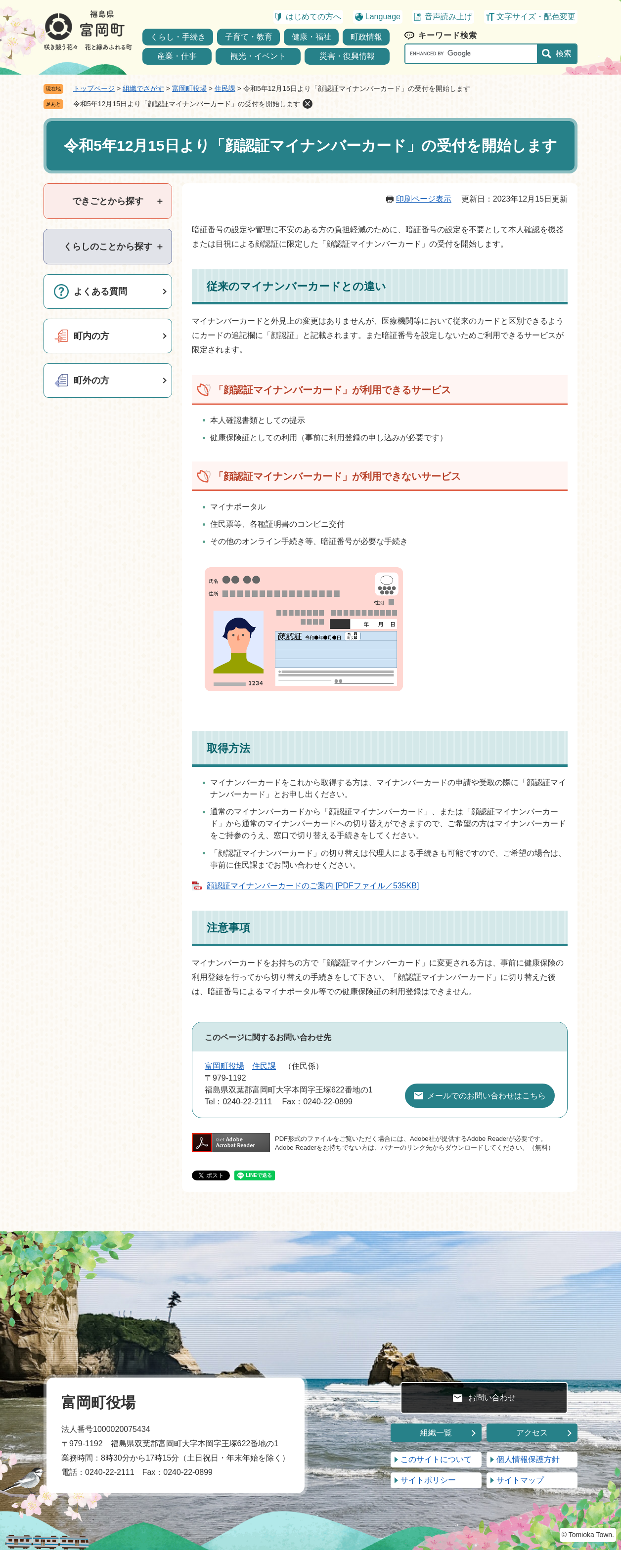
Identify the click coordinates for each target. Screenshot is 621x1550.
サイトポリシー (428, 1480)
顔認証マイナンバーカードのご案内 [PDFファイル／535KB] (313, 885)
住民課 (225, 88)
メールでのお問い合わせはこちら (486, 1095)
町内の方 (91, 336)
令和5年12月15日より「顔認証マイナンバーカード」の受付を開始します (186, 104)
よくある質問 (100, 291)
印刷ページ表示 (423, 199)
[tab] (108, 201)
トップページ (94, 88)
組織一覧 (436, 1432)
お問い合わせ (492, 1397)
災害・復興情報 (347, 56)
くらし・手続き (178, 37)
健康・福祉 (311, 37)
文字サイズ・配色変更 (536, 16)
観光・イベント (258, 56)
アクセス (532, 1432)
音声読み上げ (448, 16)
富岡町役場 (189, 88)
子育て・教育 (248, 37)
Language (382, 16)
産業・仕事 (177, 56)
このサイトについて (436, 1459)
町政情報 (366, 37)
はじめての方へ (313, 16)
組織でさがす (143, 88)
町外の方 (91, 380)
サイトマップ (520, 1480)
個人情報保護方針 (528, 1459)
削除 (307, 104)
